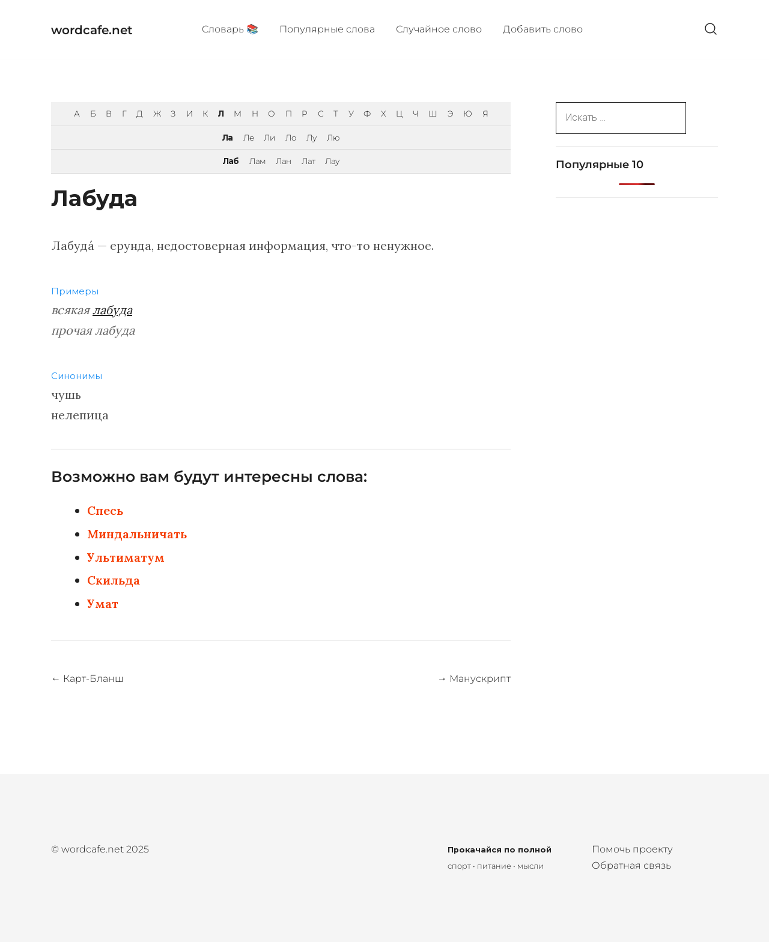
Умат (102, 603)
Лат (308, 161)
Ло (290, 137)
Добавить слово (543, 29)
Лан (283, 161)
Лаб (231, 161)
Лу (311, 137)
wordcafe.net (91, 30)
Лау (332, 161)
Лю (333, 137)
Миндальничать (137, 533)
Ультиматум (126, 557)
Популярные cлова (327, 29)
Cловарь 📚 (230, 29)
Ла (227, 137)
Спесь (105, 510)
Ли (269, 137)
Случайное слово (439, 29)
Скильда (113, 580)
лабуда (112, 309)
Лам (257, 161)
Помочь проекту (632, 849)
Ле (248, 137)
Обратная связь (631, 865)
